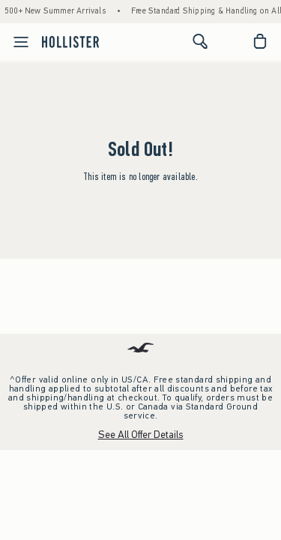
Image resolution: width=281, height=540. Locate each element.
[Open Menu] (16, 42)
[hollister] (70, 41)
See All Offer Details (141, 435)
